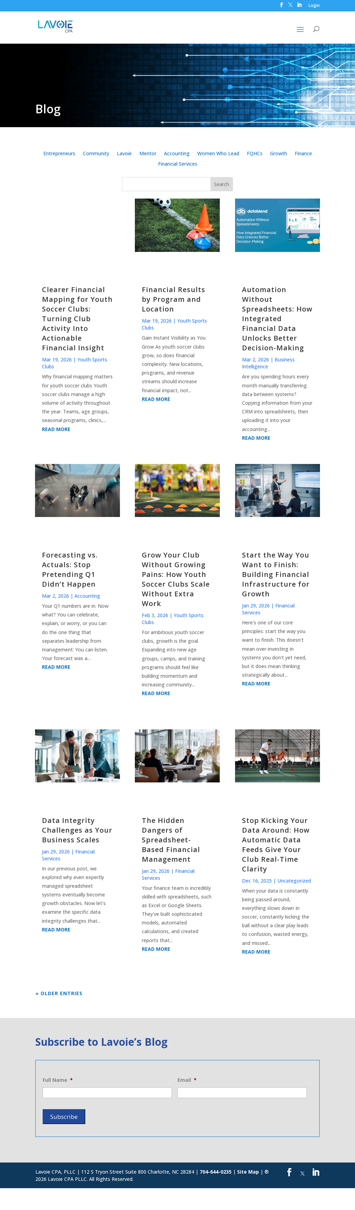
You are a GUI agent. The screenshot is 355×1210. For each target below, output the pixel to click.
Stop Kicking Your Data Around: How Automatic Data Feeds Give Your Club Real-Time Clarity (276, 845)
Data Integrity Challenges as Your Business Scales (77, 830)
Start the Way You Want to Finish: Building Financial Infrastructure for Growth (276, 574)
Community (96, 154)
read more (56, 429)
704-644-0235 (216, 1171)
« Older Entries (59, 993)
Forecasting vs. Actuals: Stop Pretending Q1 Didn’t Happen (70, 569)
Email (187, 1080)
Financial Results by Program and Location (173, 299)
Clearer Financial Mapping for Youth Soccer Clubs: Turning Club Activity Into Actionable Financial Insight (77, 318)
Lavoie (124, 154)
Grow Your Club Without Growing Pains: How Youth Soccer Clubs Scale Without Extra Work (176, 579)
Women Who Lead (218, 154)
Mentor (147, 154)
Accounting (177, 154)
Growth (278, 154)
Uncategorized (294, 880)
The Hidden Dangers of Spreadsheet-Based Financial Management (171, 840)
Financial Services (177, 164)
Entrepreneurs (59, 154)
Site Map (248, 1171)
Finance (303, 154)
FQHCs (254, 154)
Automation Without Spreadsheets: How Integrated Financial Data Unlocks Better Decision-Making (277, 318)
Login (314, 5)
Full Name (58, 1080)
